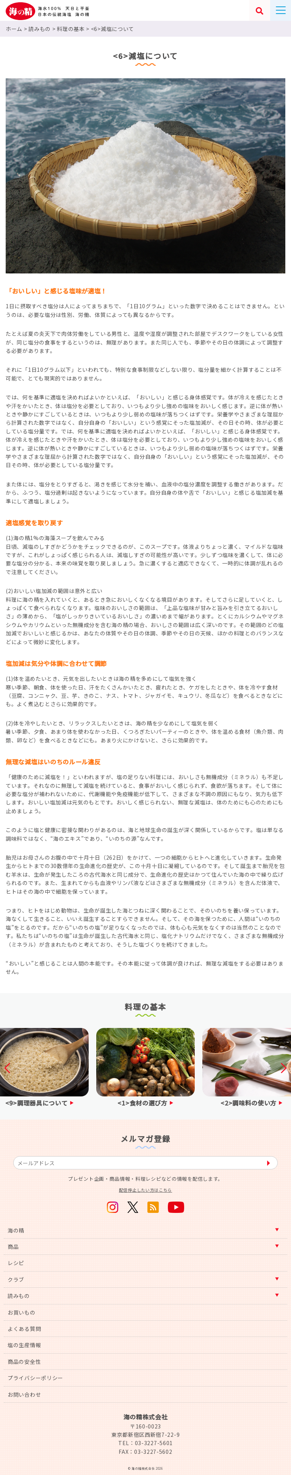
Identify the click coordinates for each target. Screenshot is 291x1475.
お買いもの (22, 1312)
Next (281, 1068)
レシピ (16, 1263)
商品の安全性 (24, 1361)
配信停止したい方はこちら (145, 1190)
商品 (13, 1246)
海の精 (16, 1230)
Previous (9, 1068)
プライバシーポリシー (35, 1378)
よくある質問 (24, 1328)
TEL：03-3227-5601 (145, 1443)
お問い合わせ (24, 1394)
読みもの (19, 1296)
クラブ (16, 1279)
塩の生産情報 (24, 1345)
